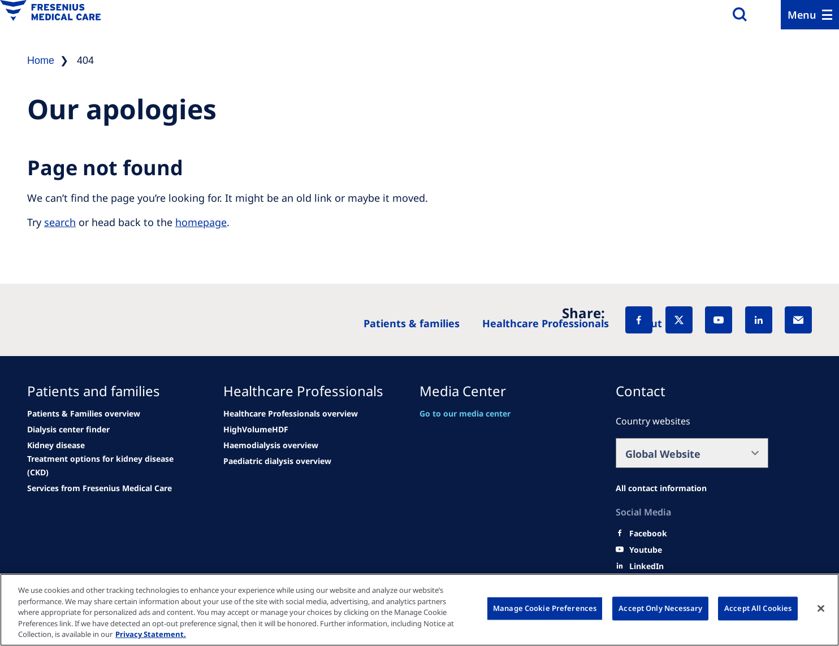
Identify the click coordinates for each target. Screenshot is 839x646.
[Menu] (810, 14)
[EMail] (798, 319)
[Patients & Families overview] (83, 413)
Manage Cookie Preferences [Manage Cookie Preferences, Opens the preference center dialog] (544, 608)
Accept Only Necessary (660, 608)
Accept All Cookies (758, 608)
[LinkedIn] (758, 319)
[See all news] (68, 429)
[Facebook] (638, 319)
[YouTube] (718, 319)
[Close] (820, 608)
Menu (802, 14)
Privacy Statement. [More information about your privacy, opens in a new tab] (150, 634)
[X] (679, 319)
